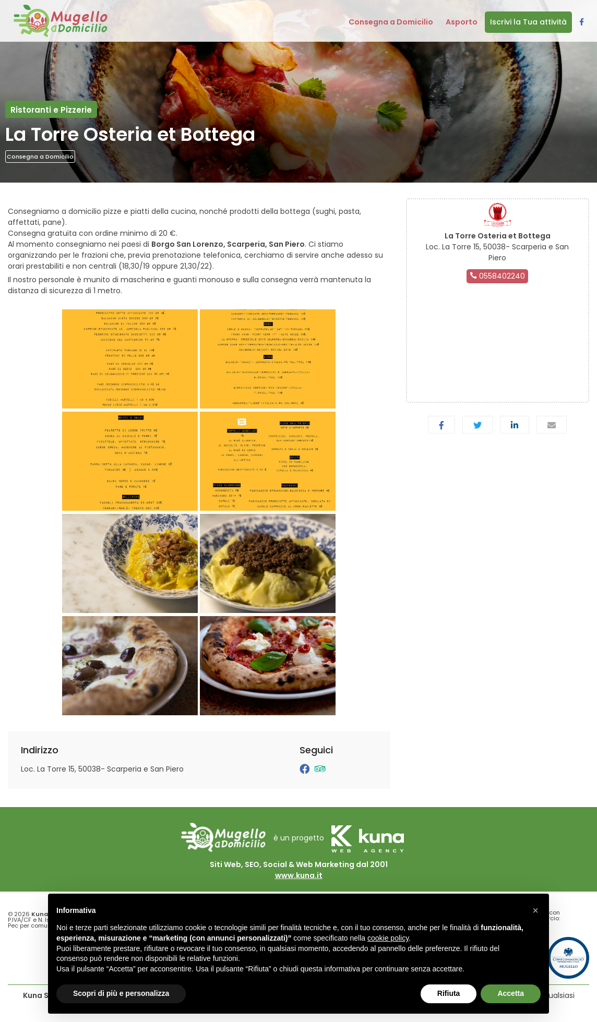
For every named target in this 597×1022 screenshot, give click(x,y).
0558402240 (497, 276)
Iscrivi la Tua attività (528, 22)
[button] (535, 910)
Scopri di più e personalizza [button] (121, 993)
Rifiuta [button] (448, 993)
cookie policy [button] (388, 938)
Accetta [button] (510, 993)
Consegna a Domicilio (40, 156)
